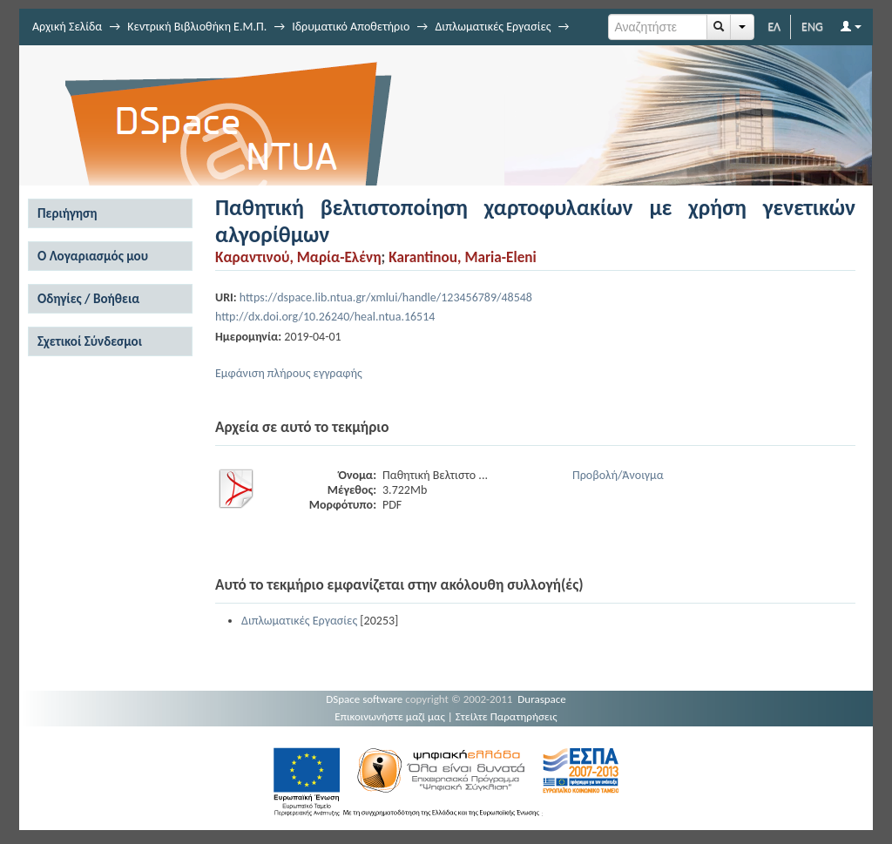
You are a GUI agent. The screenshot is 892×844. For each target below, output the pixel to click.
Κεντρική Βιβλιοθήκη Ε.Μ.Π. (197, 26)
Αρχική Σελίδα (67, 26)
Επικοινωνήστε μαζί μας (389, 716)
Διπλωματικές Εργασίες (493, 26)
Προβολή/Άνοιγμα (618, 475)
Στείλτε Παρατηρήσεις (507, 716)
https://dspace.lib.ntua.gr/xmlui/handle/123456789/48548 (386, 297)
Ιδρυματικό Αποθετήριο (350, 26)
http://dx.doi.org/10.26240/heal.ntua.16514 (325, 316)
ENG (812, 26)
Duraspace (541, 699)
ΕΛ (773, 26)
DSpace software (364, 699)
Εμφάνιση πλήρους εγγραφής (288, 373)
